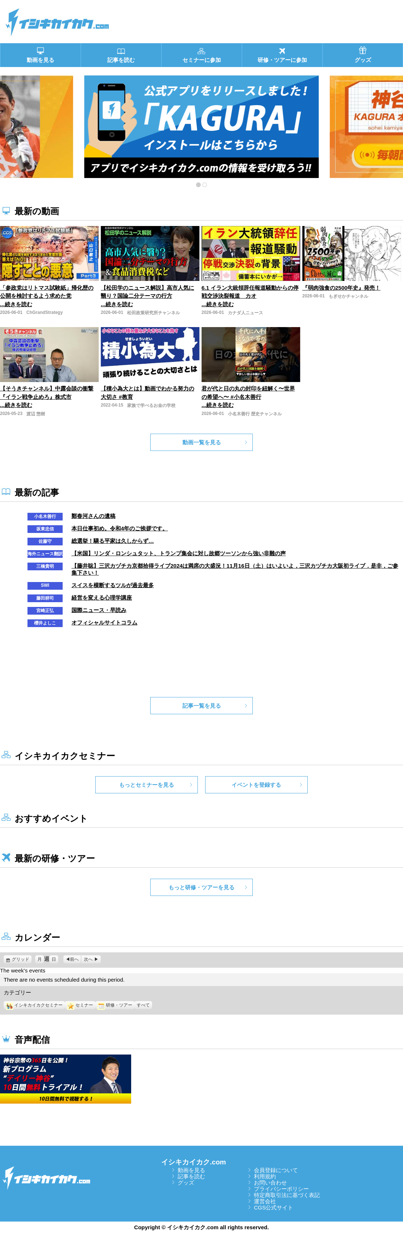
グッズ (186, 1182)
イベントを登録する (256, 785)
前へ (74, 959)
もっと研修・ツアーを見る (201, 887)
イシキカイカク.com (193, 1162)
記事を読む (191, 1176)
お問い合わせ (270, 1182)
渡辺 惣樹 (35, 413)
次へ (88, 959)
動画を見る (191, 1170)
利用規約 (265, 1176)
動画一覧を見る (201, 442)
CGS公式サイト (273, 1207)
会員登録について (276, 1170)
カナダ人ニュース (245, 312)
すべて (143, 1005)
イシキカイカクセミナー (34, 1005)
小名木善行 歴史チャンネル (255, 413)
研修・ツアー (114, 1005)
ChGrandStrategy (44, 312)
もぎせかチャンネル (348, 296)
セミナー (80, 1005)
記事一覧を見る (201, 706)
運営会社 (265, 1201)
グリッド (22, 959)
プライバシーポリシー (281, 1189)
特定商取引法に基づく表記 (287, 1195)
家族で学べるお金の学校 (151, 405)
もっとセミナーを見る (146, 785)
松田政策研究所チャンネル (153, 312)
